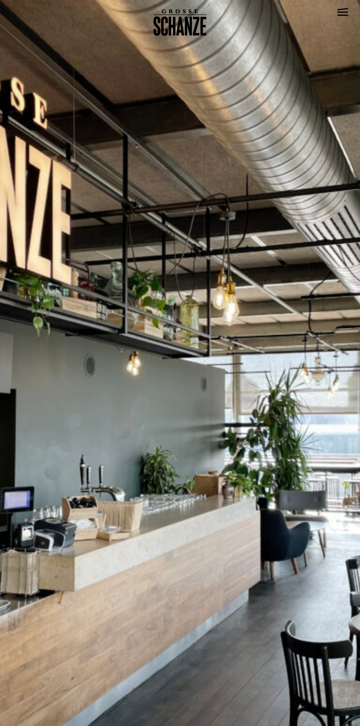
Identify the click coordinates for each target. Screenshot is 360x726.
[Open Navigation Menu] (342, 12)
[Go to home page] (180, 34)
